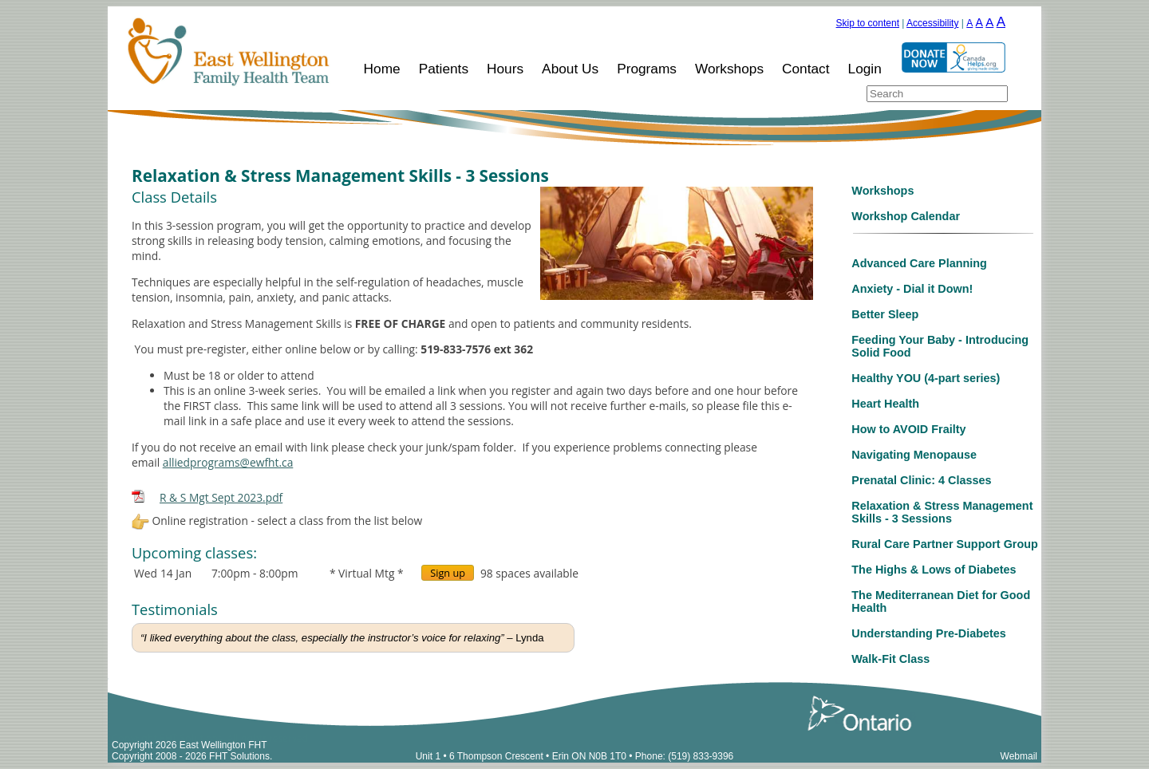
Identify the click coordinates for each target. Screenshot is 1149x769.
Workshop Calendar (905, 216)
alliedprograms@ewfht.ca (228, 462)
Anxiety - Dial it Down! (912, 288)
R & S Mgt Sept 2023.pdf (221, 497)
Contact (806, 69)
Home (382, 69)
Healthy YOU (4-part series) (925, 378)
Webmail (1019, 756)
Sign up (447, 573)
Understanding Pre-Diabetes (928, 633)
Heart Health (885, 403)
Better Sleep (884, 314)
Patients (443, 69)
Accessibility (932, 23)
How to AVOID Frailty (908, 429)
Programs (647, 69)
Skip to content (867, 23)
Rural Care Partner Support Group (944, 544)
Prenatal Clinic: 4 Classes (921, 480)
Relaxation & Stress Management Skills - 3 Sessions (942, 512)
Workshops (729, 69)
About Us (570, 69)
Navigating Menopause (914, 454)
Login (865, 69)
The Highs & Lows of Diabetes (933, 569)
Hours (505, 69)
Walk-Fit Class (890, 659)
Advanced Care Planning (919, 263)
